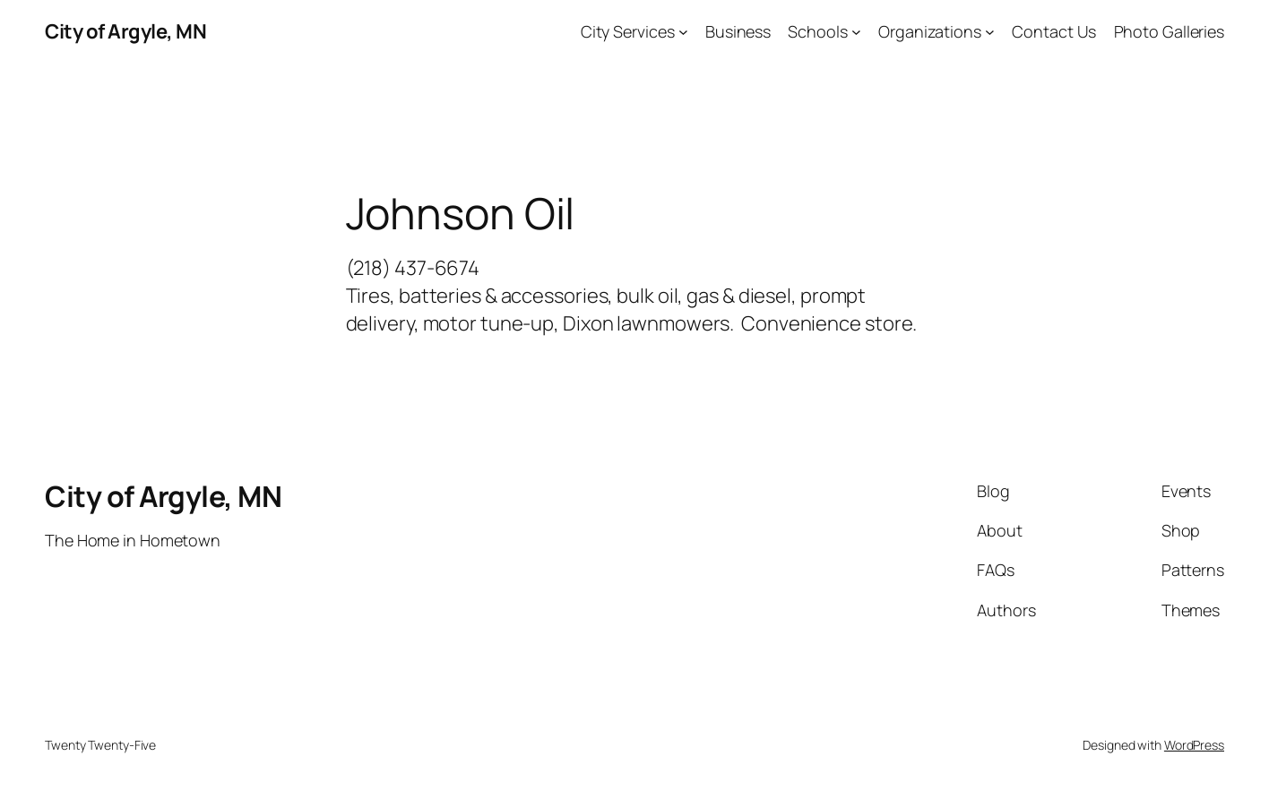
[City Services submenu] (683, 32)
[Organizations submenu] (990, 32)
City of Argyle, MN (125, 31)
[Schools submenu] (856, 32)
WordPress (1194, 744)
